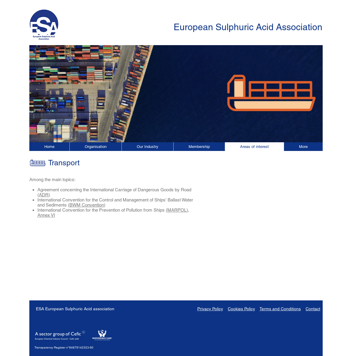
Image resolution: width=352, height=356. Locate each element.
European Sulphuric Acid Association (248, 27)
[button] (303, 146)
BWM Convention (86, 204)
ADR (43, 194)
